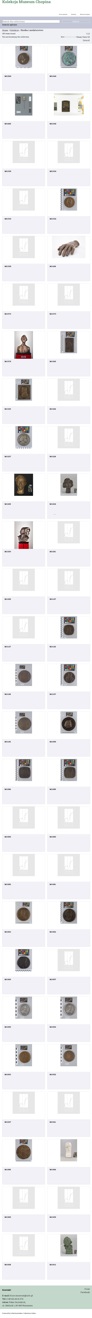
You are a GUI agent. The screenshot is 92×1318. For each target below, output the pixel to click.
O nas (87, 1289)
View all (86, 40)
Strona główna (63, 14)
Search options (9, 24)
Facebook (85, 1292)
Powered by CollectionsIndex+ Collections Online (19, 1313)
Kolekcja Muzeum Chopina (26, 1)
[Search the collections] (31, 21)
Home (5, 30)
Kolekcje (73, 14)
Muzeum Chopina (85, 14)
